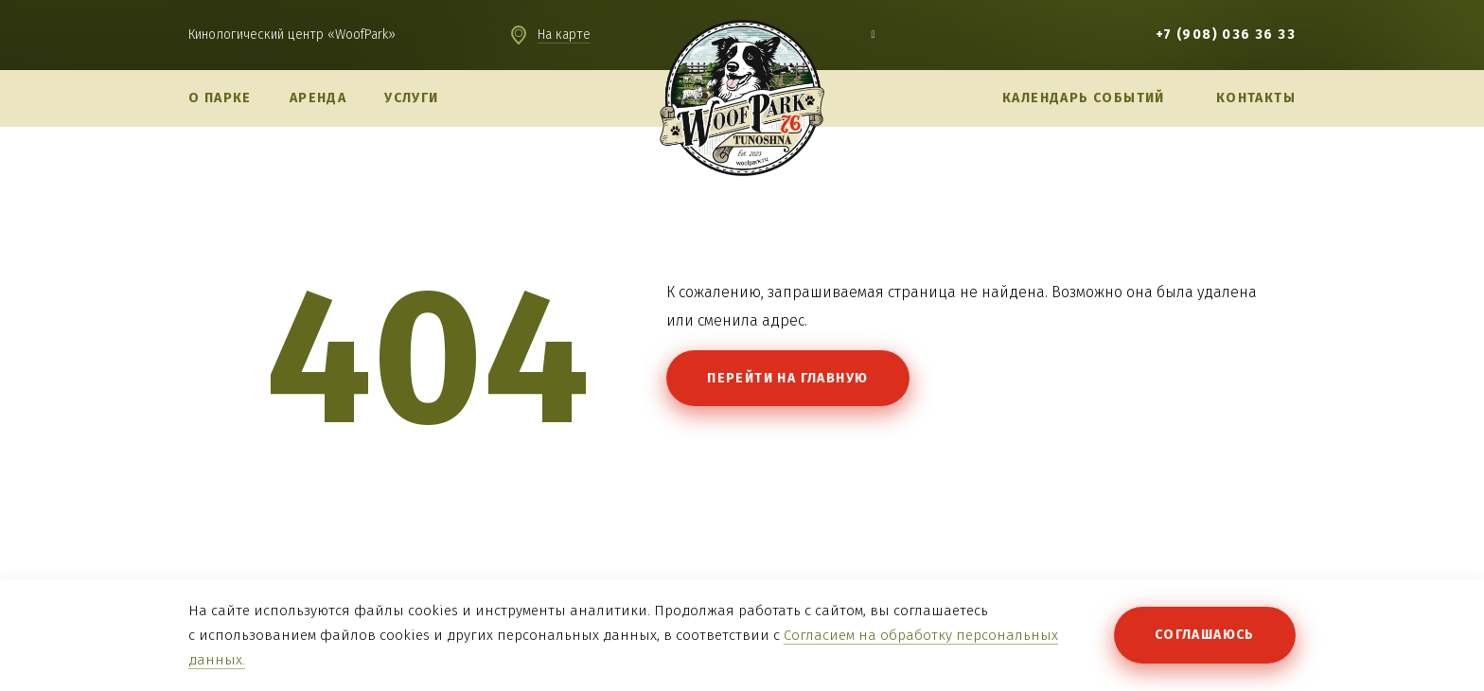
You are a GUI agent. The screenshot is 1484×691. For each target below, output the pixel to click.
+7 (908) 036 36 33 (1226, 35)
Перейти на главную (787, 378)
